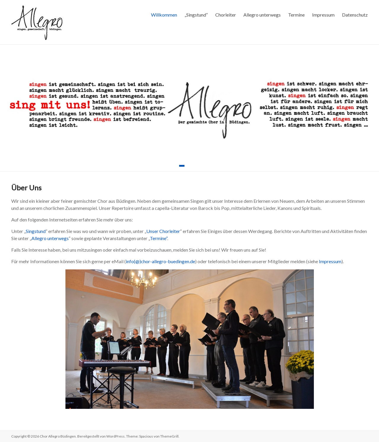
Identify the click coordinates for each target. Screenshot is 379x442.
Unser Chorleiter (163, 231)
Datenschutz (355, 14)
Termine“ (158, 238)
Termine (296, 14)
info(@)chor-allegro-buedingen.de (160, 261)
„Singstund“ (196, 14)
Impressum (323, 14)
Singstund (36, 231)
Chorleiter (225, 14)
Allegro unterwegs (262, 14)
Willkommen (164, 14)
